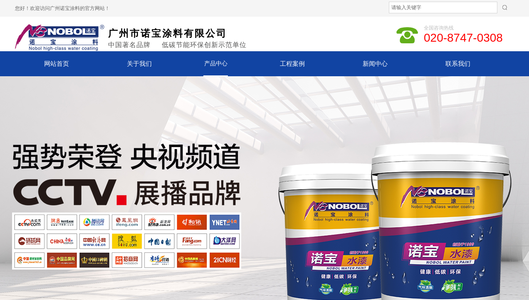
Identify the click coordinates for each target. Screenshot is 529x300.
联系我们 (457, 63)
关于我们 (139, 63)
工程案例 (292, 63)
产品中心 (215, 63)
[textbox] (443, 7)
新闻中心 (375, 63)
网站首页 (56, 63)
